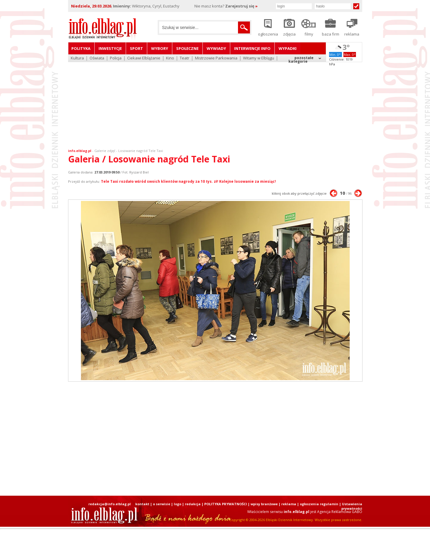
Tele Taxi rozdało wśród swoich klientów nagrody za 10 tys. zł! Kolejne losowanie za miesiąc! (188, 181)
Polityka (80, 48)
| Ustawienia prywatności (350, 506)
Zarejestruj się (241, 6)
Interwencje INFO (252, 48)
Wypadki (288, 48)
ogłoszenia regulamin (319, 504)
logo (177, 504)
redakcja (193, 504)
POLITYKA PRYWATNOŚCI (225, 504)
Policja (116, 58)
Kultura (77, 58)
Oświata (97, 58)
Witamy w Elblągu (258, 58)
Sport (136, 48)
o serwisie (161, 504)
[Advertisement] (215, 101)
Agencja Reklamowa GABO (339, 511)
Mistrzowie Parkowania (216, 58)
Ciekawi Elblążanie (143, 58)
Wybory (159, 48)
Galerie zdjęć (104, 150)
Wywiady (216, 48)
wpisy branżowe (264, 504)
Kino (170, 58)
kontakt (142, 504)
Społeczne (187, 48)
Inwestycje (110, 48)
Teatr (184, 58)
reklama (288, 504)
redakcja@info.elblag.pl (109, 504)
